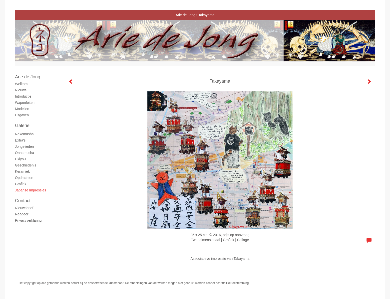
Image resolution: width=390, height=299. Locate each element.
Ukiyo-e (21, 159)
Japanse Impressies (30, 190)
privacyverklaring (28, 220)
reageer (21, 214)
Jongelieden (24, 147)
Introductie (23, 96)
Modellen (22, 109)
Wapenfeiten (24, 103)
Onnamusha (24, 153)
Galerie (22, 125)
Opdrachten (24, 178)
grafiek (20, 184)
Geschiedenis (25, 165)
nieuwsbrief (24, 208)
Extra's (20, 140)
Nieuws (20, 90)
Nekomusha (24, 134)
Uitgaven (22, 115)
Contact (22, 200)
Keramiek (22, 171)
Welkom (21, 84)
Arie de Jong (185, 15)
